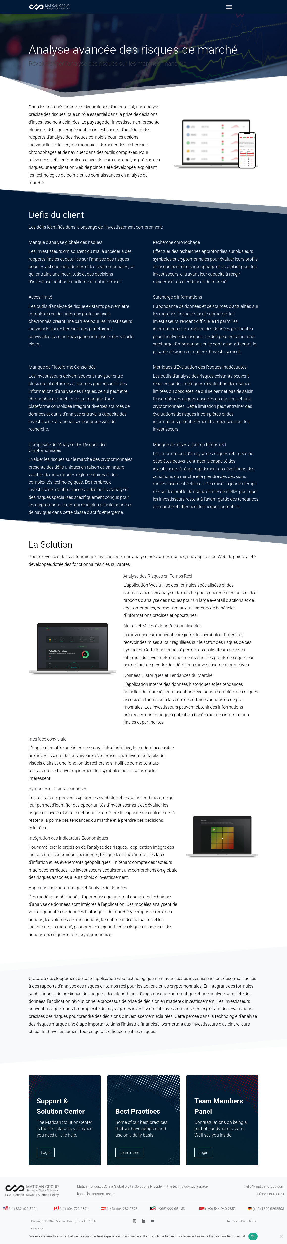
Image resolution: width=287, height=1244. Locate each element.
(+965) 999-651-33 (170, 1218)
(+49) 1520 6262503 (268, 1218)
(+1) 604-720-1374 (74, 1218)
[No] (280, 1236)
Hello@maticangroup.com (264, 1195)
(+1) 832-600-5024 (269, 1203)
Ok (253, 1236)
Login (46, 1161)
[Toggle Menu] (229, 6)
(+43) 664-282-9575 (122, 1218)
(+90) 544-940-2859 (220, 1218)
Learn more (129, 1161)
